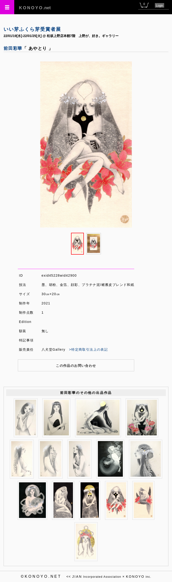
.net (35, 7)
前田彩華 (13, 48)
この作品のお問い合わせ (76, 366)
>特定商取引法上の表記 (88, 349)
